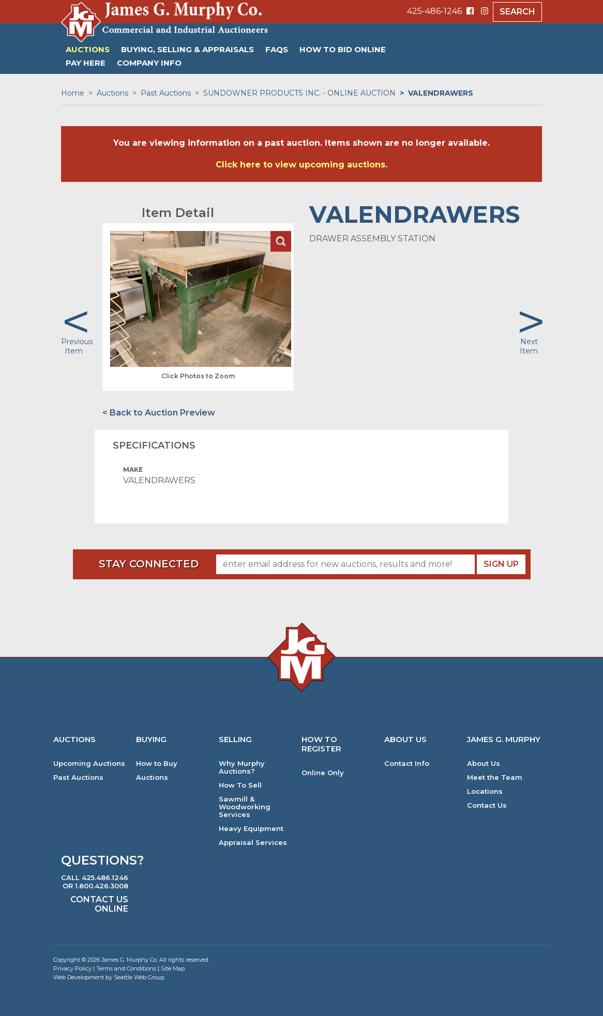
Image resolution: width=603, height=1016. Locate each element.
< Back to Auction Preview (158, 413)
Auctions (88, 49)
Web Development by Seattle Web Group (108, 977)
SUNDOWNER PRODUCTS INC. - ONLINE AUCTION (299, 93)
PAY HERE (85, 63)
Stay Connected (149, 564)
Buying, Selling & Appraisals (187, 49)
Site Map (173, 968)
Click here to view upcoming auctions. (301, 165)
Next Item (529, 346)
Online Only (323, 773)
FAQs (276, 49)
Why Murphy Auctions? (242, 767)
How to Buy (156, 763)
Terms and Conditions (126, 968)
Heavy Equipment (251, 829)
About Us (483, 763)
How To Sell (240, 785)
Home (72, 93)
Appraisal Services (253, 842)
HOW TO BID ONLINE (342, 49)
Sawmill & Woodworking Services (244, 807)
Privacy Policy (72, 968)
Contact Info (406, 763)
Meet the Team (494, 777)
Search (517, 12)
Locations (485, 791)
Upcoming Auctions (89, 763)
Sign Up (501, 564)
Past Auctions (166, 93)
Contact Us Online (99, 904)
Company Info (149, 63)
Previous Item (77, 346)
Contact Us (487, 805)
